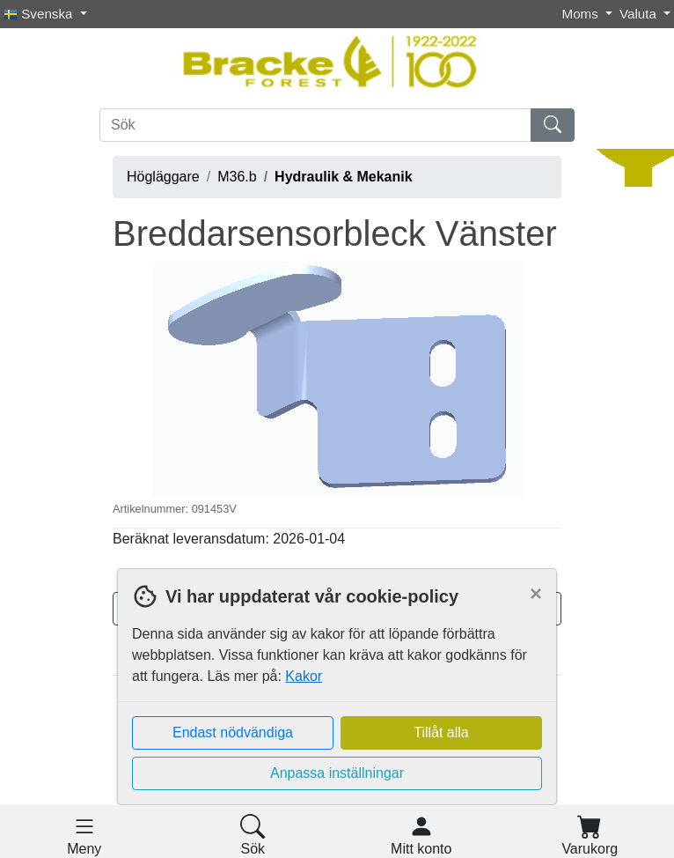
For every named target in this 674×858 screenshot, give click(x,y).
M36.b (236, 176)
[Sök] (315, 125)
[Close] (536, 593)
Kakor (303, 676)
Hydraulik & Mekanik (344, 176)
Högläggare (163, 176)
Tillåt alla (441, 732)
